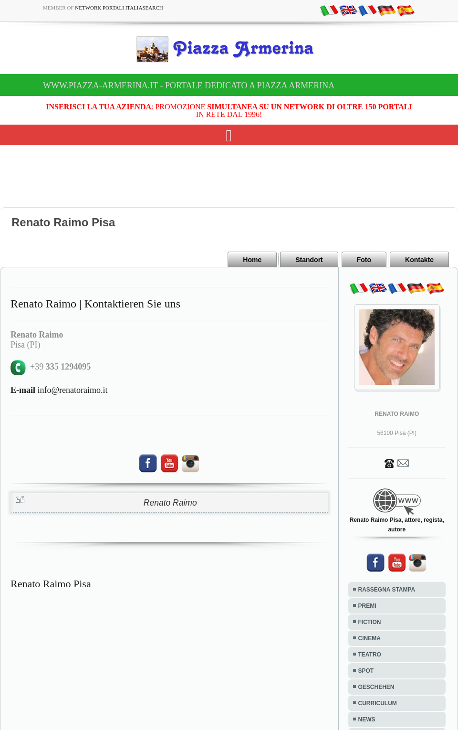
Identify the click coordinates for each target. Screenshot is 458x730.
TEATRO (369, 654)
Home (252, 260)
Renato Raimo (170, 503)
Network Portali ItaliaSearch (119, 8)
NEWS (366, 719)
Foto (364, 260)
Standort (309, 260)
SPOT (366, 670)
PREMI (367, 606)
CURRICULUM (377, 703)
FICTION (369, 622)
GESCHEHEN (376, 687)
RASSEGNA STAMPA (387, 589)
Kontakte (419, 260)
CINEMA (369, 638)
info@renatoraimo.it (59, 390)
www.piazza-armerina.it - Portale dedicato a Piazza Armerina (188, 85)
